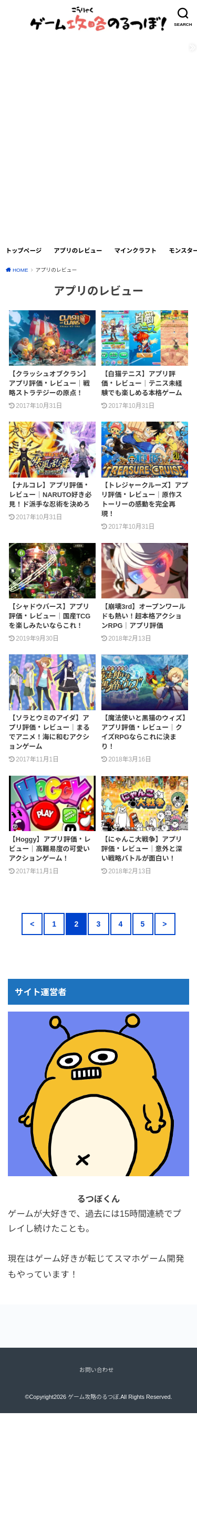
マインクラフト (135, 250)
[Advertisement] (98, 135)
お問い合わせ (96, 1370)
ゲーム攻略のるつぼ (93, 1397)
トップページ (23, 250)
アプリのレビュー (78, 250)
